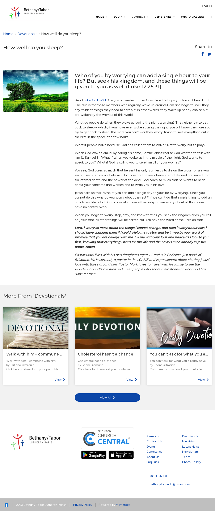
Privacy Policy (82, 505)
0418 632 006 (159, 476)
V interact (123, 505)
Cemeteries (154, 451)
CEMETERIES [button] (165, 16)
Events (151, 446)
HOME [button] (101, 16)
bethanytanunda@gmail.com (170, 484)
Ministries (188, 441)
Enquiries (153, 462)
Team (186, 457)
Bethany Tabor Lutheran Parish (168, 429)
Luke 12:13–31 (95, 100)
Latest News (190, 446)
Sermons (153, 436)
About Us (153, 457)
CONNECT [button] (140, 16)
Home (8, 34)
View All (107, 397)
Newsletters (190, 451)
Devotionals (27, 34)
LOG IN (207, 6)
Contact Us (154, 441)
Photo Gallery (191, 462)
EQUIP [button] (119, 16)
